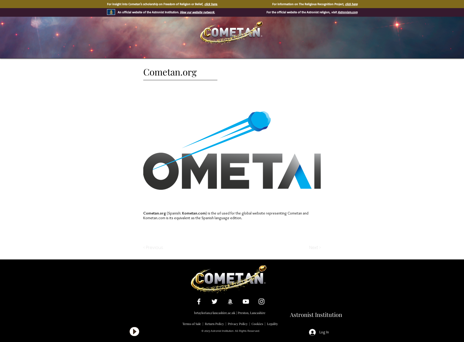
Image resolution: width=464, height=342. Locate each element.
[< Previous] (154, 247)
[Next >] (314, 247)
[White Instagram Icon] (261, 301)
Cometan (295, 213)
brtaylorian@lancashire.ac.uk (214, 313)
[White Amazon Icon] (230, 301)
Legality (272, 324)
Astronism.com (348, 12)
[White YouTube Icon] (246, 301)
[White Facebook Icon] (199, 301)
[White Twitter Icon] (214, 301)
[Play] (134, 331)
